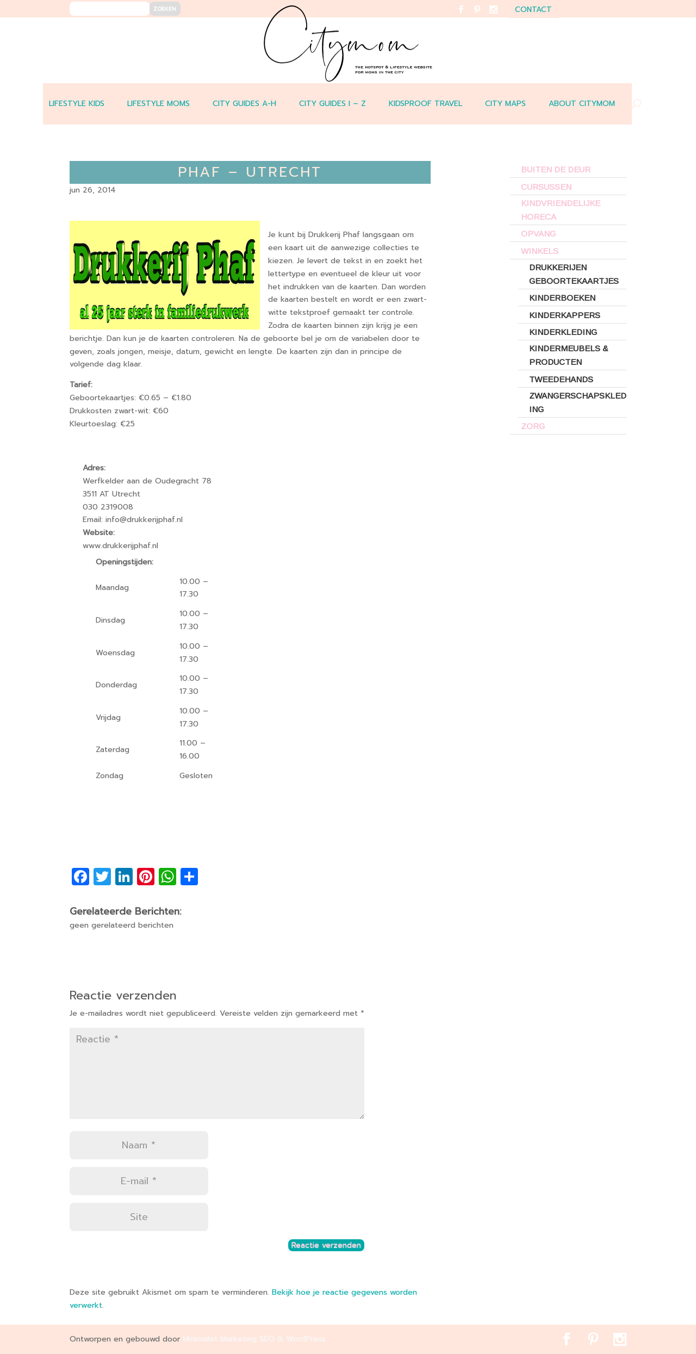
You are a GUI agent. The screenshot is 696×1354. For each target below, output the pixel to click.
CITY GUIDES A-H (244, 103)
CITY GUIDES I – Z (332, 103)
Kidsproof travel (425, 103)
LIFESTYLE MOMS (158, 103)
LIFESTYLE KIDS (76, 103)
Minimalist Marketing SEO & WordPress (254, 1339)
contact (533, 10)
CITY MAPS (505, 103)
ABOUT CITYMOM (582, 103)
